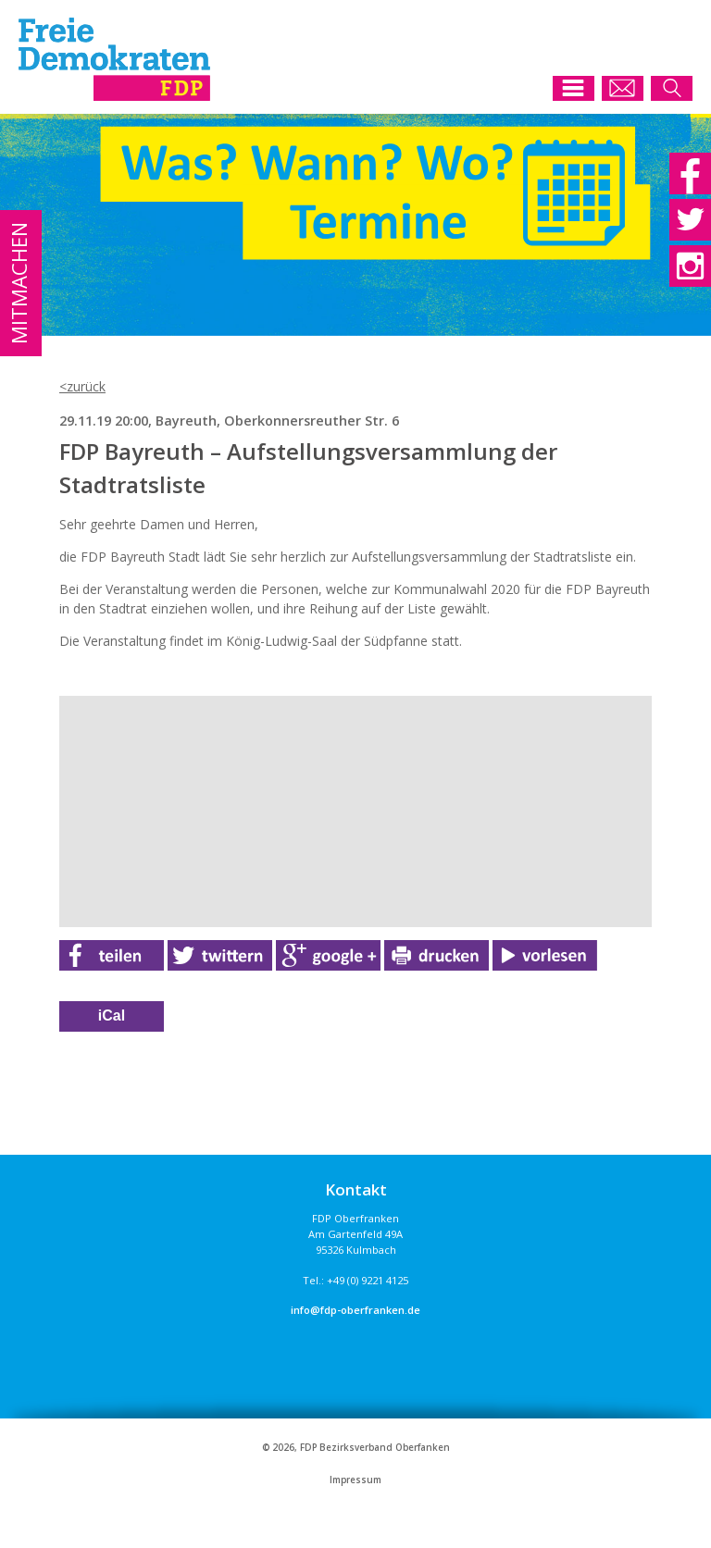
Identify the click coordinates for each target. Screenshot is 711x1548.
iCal (111, 1015)
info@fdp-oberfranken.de (355, 1310)
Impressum (355, 1480)
